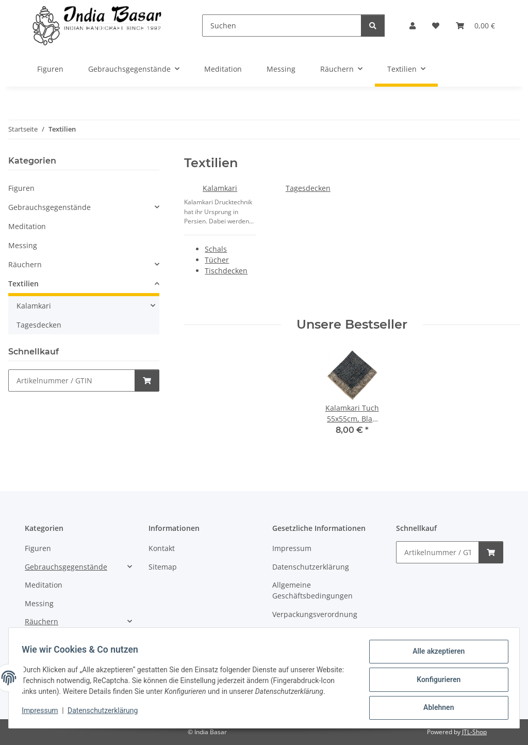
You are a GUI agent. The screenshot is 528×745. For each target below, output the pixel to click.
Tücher (217, 260)
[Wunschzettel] (436, 25)
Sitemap (162, 567)
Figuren (21, 188)
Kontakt (161, 548)
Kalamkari (220, 188)
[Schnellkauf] (71, 380)
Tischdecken (226, 271)
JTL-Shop (474, 731)
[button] (412, 25)
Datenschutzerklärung (106, 714)
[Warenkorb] (475, 25)
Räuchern (25, 264)
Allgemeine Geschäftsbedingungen (312, 590)
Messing (22, 245)
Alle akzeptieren (435, 650)
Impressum (43, 714)
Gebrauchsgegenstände (49, 207)
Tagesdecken (308, 188)
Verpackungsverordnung (314, 614)
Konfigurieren (435, 677)
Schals (216, 249)
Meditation (27, 226)
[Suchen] (281, 25)
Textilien (23, 283)
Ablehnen (435, 704)
